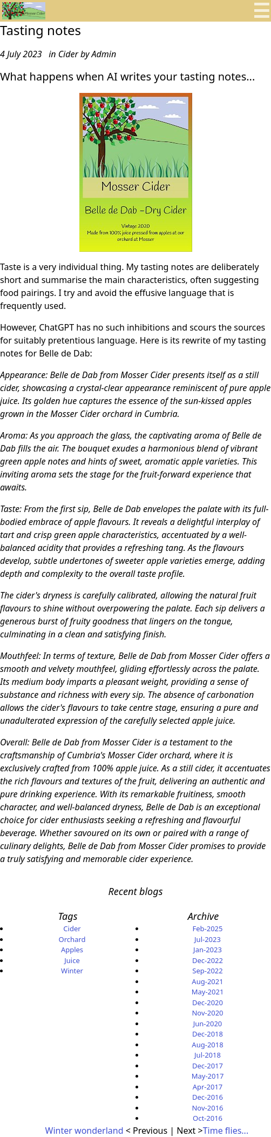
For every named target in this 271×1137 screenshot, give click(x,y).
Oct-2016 (207, 1118)
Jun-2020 (207, 1023)
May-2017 (208, 1076)
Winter (72, 970)
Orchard (72, 939)
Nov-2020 (207, 1013)
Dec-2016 (207, 1097)
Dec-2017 (207, 1066)
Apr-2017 (208, 1087)
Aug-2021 (207, 981)
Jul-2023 (207, 939)
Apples (72, 949)
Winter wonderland (85, 1130)
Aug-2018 (207, 1044)
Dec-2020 (207, 1002)
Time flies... (225, 1130)
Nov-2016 (207, 1108)
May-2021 (208, 992)
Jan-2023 (207, 949)
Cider (71, 928)
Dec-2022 (207, 960)
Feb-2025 (207, 928)
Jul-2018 (207, 1055)
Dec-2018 (207, 1034)
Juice (72, 960)
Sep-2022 (207, 970)
